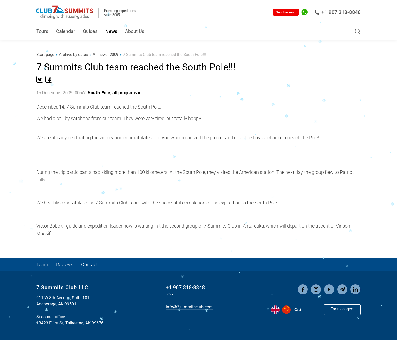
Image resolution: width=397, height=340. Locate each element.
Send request (286, 12)
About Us (134, 31)
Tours (42, 31)
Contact (89, 264)
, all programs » (114, 93)
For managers (342, 309)
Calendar (65, 31)
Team (42, 264)
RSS (297, 309)
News (111, 31)
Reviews (64, 264)
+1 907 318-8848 (337, 12)
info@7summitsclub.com (189, 306)
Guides (90, 31)
